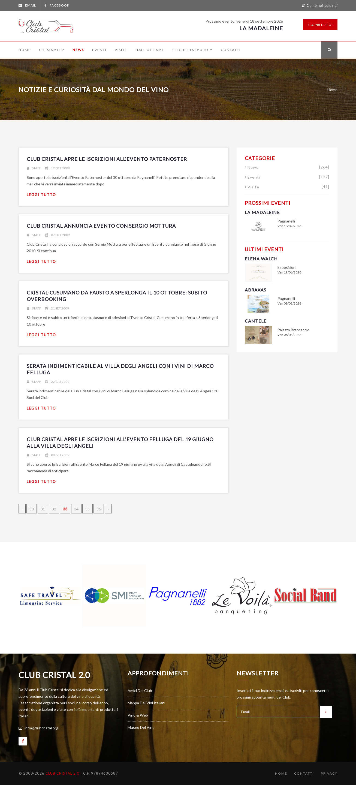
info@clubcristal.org (38, 728)
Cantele (255, 320)
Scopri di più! (320, 25)
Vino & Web (138, 715)
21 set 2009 (57, 308)
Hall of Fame (149, 50)
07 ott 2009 (57, 235)
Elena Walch (261, 258)
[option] (50, 596)
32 (54, 509)
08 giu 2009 (57, 455)
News (78, 50)
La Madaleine (261, 28)
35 (87, 509)
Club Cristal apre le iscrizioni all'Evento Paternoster (107, 159)
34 (76, 509)
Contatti (231, 50)
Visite (121, 50)
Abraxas (255, 289)
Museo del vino (141, 727)
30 (31, 509)
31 (43, 509)
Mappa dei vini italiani (146, 702)
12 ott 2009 (57, 168)
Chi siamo (51, 50)
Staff (34, 168)
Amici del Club (140, 690)
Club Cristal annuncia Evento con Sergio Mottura (101, 226)
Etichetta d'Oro (193, 50)
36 (98, 509)
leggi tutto (41, 195)
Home (25, 50)
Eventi (99, 50)
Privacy (329, 773)
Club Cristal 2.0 (54, 675)
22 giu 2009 (57, 382)
